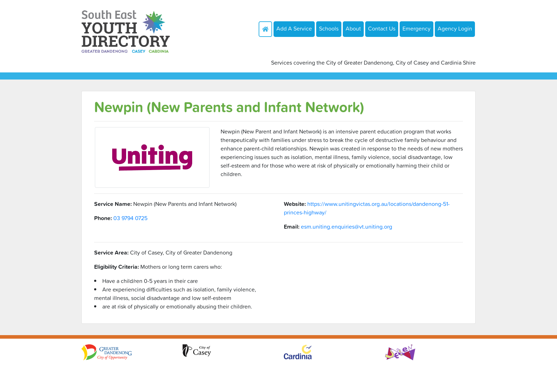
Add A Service (294, 28)
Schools (329, 28)
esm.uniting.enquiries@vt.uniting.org (346, 226)
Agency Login (455, 28)
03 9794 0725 (130, 218)
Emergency (416, 28)
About (353, 28)
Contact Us (381, 28)
